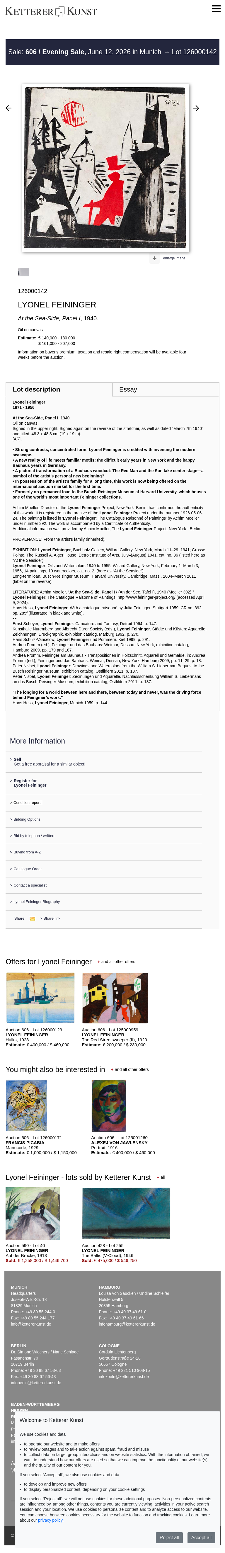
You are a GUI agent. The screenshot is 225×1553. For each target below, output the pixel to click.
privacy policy (50, 1520)
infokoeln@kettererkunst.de (124, 1376)
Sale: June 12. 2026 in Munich (85, 52)
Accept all (201, 1537)
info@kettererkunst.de (31, 1324)
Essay (128, 389)
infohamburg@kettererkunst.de (127, 1324)
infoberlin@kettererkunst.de (36, 1382)
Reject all (169, 1537)
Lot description (36, 389)
